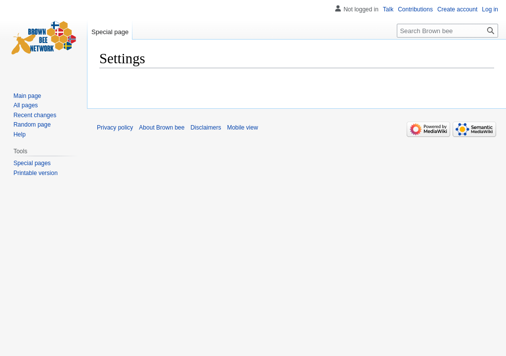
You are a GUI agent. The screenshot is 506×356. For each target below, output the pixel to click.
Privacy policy (115, 127)
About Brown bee (161, 127)
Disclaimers (205, 127)
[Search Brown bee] (447, 31)
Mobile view (242, 127)
